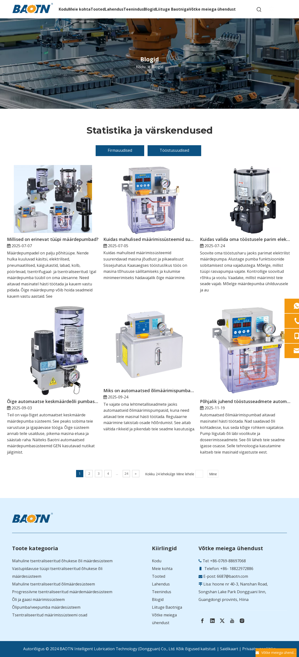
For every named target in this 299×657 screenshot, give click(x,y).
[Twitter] (222, 621)
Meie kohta (162, 568)
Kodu (156, 560)
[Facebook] (202, 621)
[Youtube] (232, 621)
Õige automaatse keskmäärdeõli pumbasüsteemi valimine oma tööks (53, 401)
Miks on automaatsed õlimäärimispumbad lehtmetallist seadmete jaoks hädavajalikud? (149, 390)
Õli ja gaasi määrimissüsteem (38, 599)
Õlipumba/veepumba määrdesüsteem (46, 607)
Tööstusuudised (174, 150)
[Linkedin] (212, 621)
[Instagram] (242, 621)
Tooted (158, 576)
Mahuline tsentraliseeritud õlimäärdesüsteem (53, 584)
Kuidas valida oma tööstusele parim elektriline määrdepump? (246, 239)
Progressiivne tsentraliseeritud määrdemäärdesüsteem (62, 591)
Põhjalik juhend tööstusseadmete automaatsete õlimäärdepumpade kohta (246, 401)
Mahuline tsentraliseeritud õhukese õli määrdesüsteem (62, 560)
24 (126, 473)
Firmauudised (120, 150)
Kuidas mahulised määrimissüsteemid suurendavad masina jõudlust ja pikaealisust (149, 239)
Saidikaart (229, 648)
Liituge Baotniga (167, 607)
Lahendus (161, 584)
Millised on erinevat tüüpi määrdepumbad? (53, 239)
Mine (213, 474)
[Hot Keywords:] (259, 9)
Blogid (158, 599)
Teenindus (161, 591)
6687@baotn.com (232, 576)
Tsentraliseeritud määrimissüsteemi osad (49, 615)
